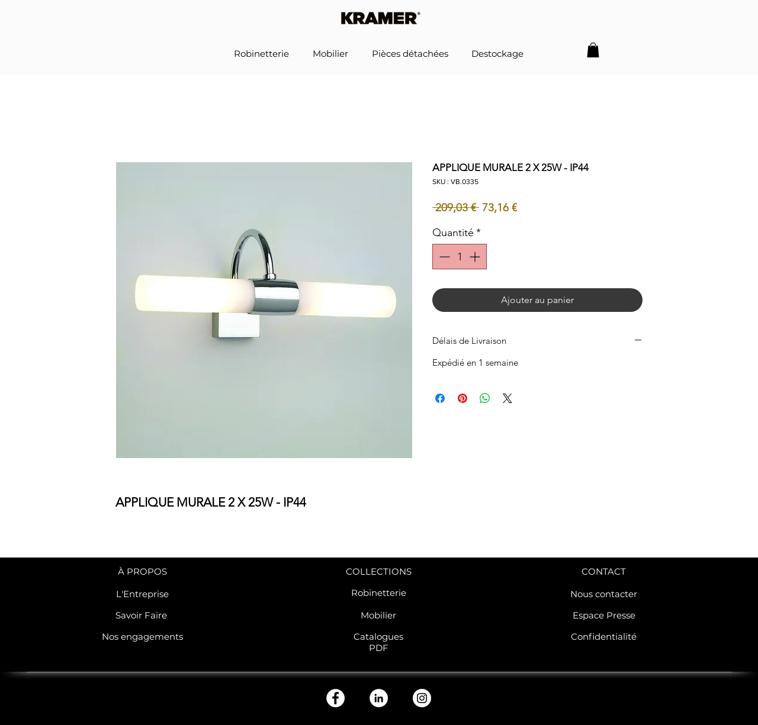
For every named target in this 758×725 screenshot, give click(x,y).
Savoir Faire (142, 615)
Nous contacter (603, 594)
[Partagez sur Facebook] (440, 398)
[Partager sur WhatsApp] (485, 398)
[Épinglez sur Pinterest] (462, 398)
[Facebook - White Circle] (335, 698)
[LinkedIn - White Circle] (379, 698)
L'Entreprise (142, 594)
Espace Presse (604, 615)
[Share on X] (507, 398)
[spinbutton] (459, 256)
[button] (593, 50)
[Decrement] (443, 256)
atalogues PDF (381, 642)
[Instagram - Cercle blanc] (422, 698)
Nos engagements (142, 636)
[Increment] (476, 256)
